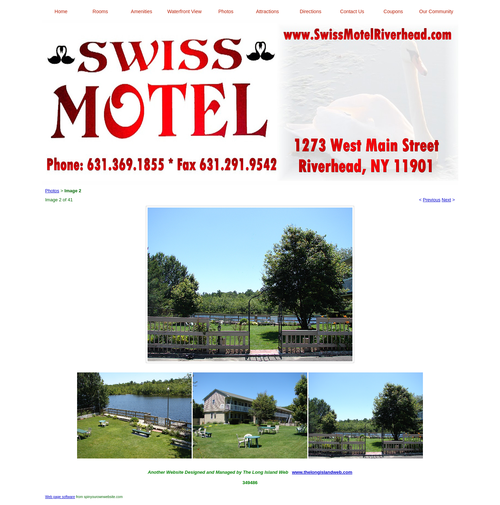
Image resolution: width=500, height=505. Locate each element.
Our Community (436, 11)
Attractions (267, 11)
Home (61, 11)
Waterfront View (184, 11)
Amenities (141, 11)
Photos (226, 11)
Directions (310, 11)
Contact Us (352, 11)
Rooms (100, 11)
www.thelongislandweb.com (322, 472)
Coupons (393, 11)
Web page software (60, 497)
